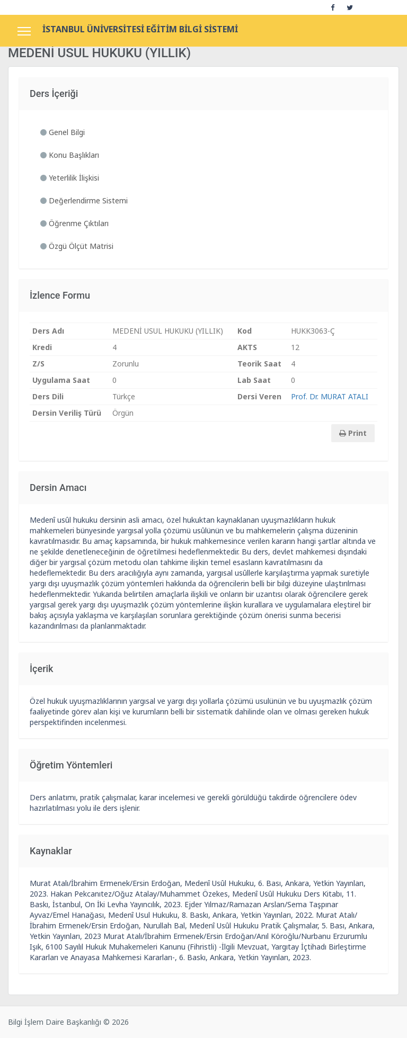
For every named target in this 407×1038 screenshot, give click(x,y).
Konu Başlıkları (69, 155)
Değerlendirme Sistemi (84, 200)
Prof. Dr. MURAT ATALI (329, 396)
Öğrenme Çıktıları (74, 223)
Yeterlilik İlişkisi (69, 178)
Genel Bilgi (62, 132)
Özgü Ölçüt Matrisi (76, 246)
